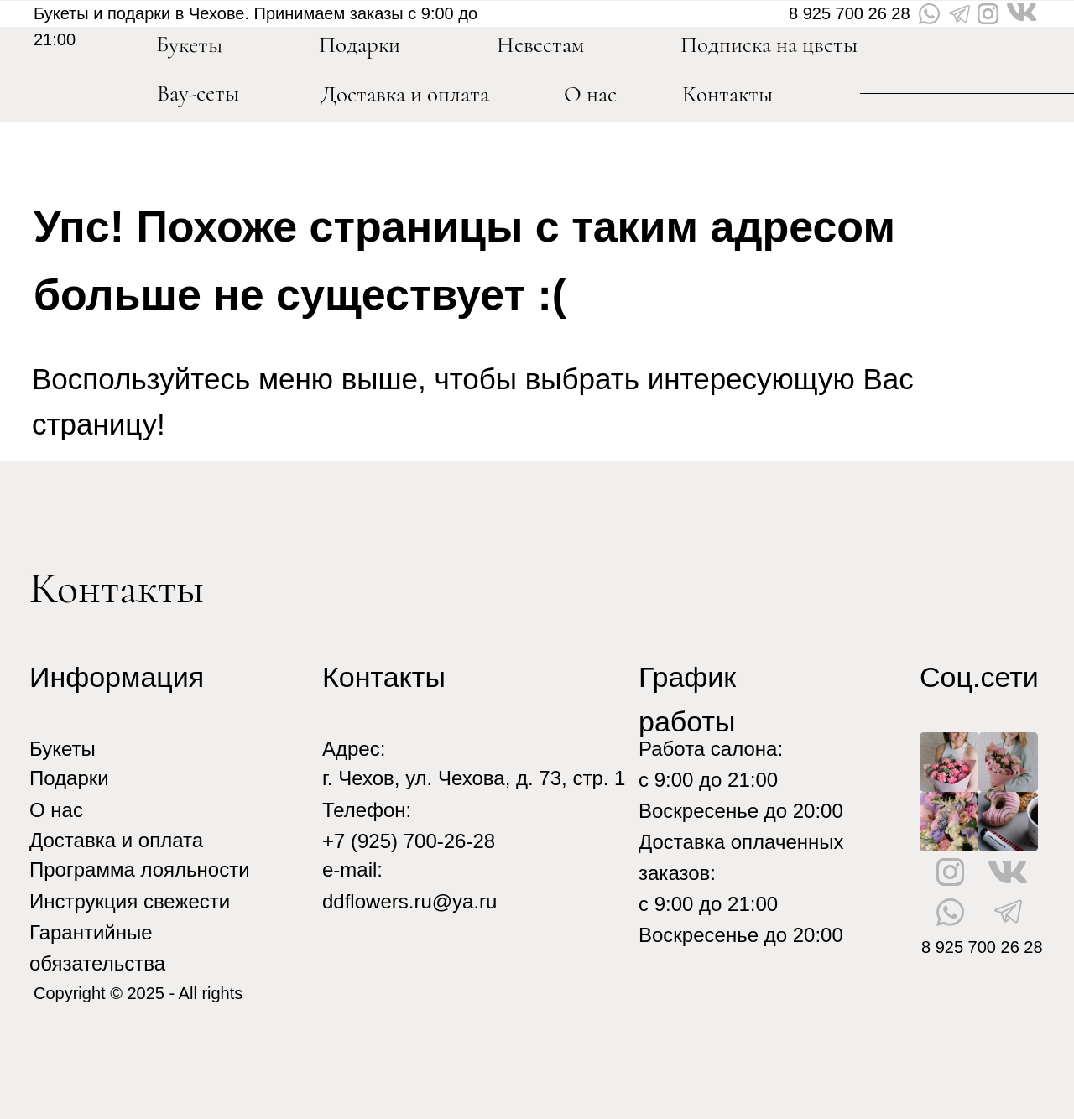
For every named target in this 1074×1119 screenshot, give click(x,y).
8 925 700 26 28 (849, 13)
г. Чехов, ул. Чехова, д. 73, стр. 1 (473, 778)
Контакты (727, 94)
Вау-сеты (198, 93)
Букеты (62, 748)
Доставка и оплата (405, 94)
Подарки (69, 778)
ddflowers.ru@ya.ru (409, 901)
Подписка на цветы (769, 45)
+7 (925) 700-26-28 (408, 841)
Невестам (540, 45)
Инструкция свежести (129, 901)
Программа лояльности (139, 869)
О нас (590, 94)
